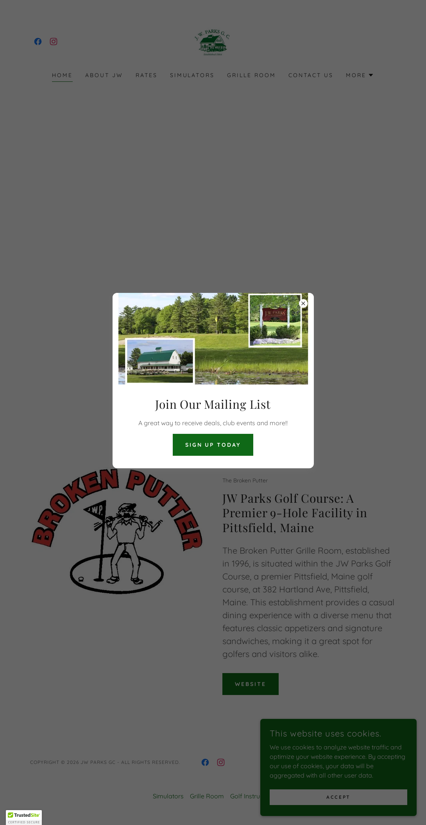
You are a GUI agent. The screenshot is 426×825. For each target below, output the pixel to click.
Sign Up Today (213, 444)
